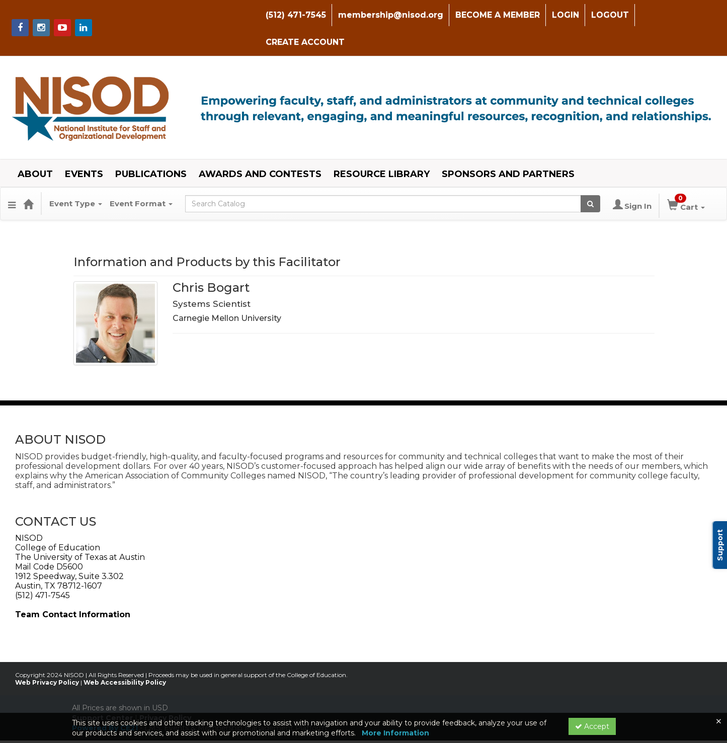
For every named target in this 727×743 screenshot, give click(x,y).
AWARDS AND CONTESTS (260, 146)
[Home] (28, 176)
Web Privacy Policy (47, 654)
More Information (395, 732)
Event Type (75, 176)
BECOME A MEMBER (495, 15)
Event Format (141, 176)
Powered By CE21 (106, 700)
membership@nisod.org (388, 15)
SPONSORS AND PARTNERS (508, 146)
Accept (592, 726)
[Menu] (12, 176)
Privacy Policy (165, 690)
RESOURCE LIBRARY (382, 146)
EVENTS (84, 146)
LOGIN (563, 15)
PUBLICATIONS (151, 146)
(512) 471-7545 (293, 15)
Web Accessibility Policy (125, 654)
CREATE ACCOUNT (677, 15)
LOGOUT (607, 15)
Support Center (102, 690)
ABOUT (35, 146)
